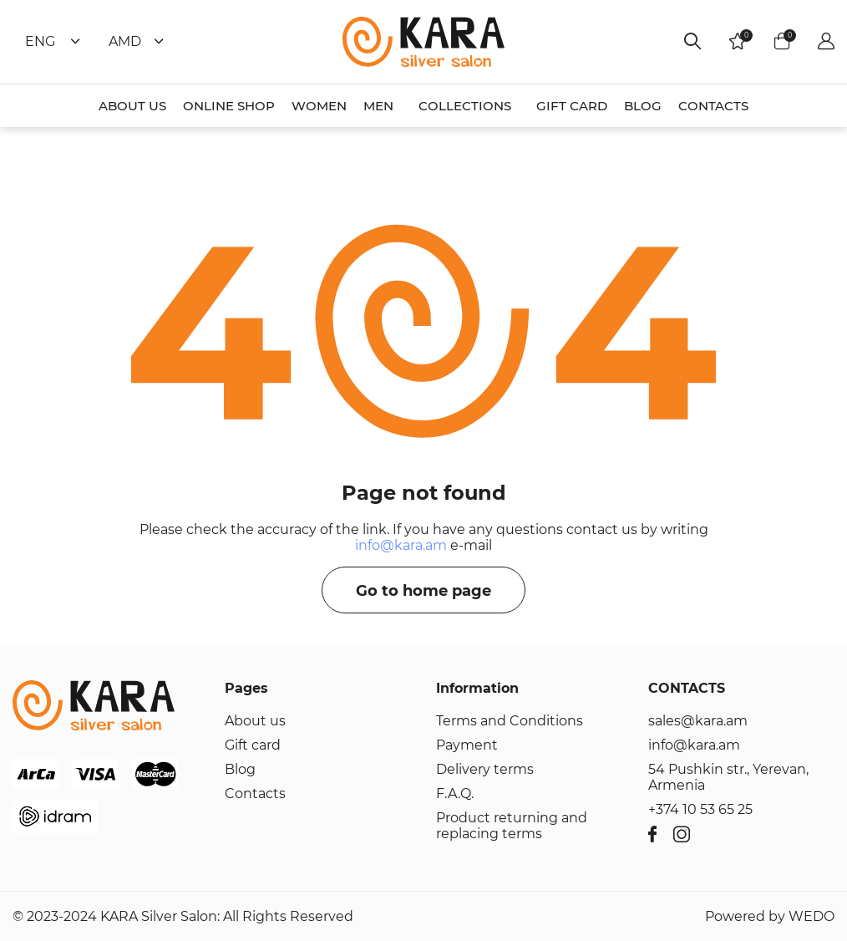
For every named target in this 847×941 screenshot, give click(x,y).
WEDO (811, 916)
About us (255, 721)
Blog (240, 769)
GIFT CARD (571, 106)
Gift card (253, 745)
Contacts (255, 793)
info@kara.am (401, 545)
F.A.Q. (455, 793)
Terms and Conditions (509, 721)
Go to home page (423, 591)
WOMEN (319, 106)
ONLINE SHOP (229, 106)
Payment (467, 745)
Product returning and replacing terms (511, 826)
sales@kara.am (698, 721)
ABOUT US (132, 106)
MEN (378, 106)
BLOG (643, 106)
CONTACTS (713, 106)
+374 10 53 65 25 (700, 809)
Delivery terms (485, 769)
